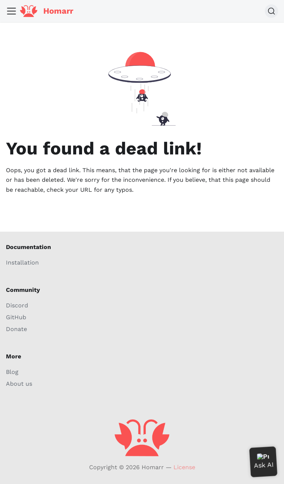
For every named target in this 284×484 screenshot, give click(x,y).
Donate (16, 329)
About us (19, 383)
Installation (22, 262)
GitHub (16, 317)
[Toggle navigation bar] (11, 11)
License (184, 467)
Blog (12, 371)
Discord (17, 305)
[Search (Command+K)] (271, 11)
